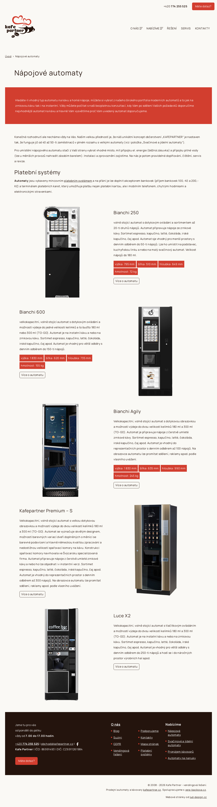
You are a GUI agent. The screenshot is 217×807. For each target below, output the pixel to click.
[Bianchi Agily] (108, 450)
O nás (135, 28)
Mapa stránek (150, 744)
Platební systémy (146, 752)
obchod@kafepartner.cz (57, 744)
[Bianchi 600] (108, 351)
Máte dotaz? (203, 6)
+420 (175, 6)
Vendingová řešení (121, 752)
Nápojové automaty (174, 733)
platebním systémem (78, 181)
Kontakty (202, 28)
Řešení (172, 28)
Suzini (117, 737)
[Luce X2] (108, 655)
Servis (186, 28)
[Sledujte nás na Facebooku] (77, 744)
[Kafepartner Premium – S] (108, 552)
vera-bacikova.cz (195, 789)
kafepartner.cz (152, 789)
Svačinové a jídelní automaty (180, 743)
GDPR (117, 744)
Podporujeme (150, 731)
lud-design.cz (198, 797)
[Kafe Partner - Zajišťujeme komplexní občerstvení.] (20, 26)
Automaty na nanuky (182, 758)
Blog (116, 731)
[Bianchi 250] (108, 252)
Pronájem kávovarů (181, 751)
